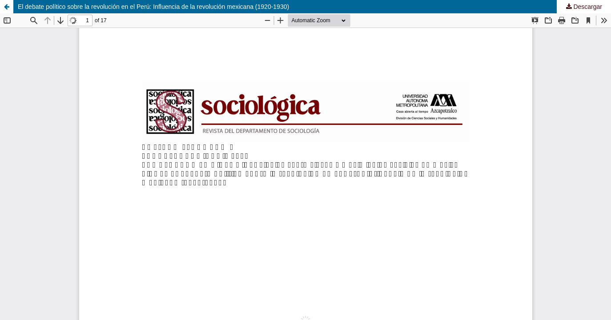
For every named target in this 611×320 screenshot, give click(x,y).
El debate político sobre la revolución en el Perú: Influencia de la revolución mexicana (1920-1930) (153, 6)
